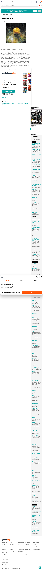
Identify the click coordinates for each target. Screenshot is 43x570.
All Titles (3, 544)
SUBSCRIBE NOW (8, 91)
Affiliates (26, 546)
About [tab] (35, 280)
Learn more (4, 97)
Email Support (12, 546)
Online (19, 547)
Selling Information (28, 551)
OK (31, 292)
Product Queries (28, 544)
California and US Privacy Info (5, 560)
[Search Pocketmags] (2, 5)
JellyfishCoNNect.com (36, 549)
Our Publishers (4, 554)
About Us (34, 544)
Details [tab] (21, 280)
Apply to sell (27, 552)
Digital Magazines (20, 551)
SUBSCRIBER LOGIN (6, 103)
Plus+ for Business (5, 556)
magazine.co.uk (35, 547)
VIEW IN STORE (36, 129)
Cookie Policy (4, 564)
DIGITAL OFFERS (20, 103)
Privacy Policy (4, 557)
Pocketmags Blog (5, 552)
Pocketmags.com (36, 546)
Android (19, 546)
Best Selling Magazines (4, 548)
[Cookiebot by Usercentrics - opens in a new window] (37, 277)
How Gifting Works (13, 551)
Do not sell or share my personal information (11, 292)
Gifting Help (12, 552)
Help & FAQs (12, 544)
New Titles (4, 546)
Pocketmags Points (21, 549)
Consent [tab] (7, 280)
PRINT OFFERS (13, 103)
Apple (18, 544)
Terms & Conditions (5, 562)
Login (26, 554)
